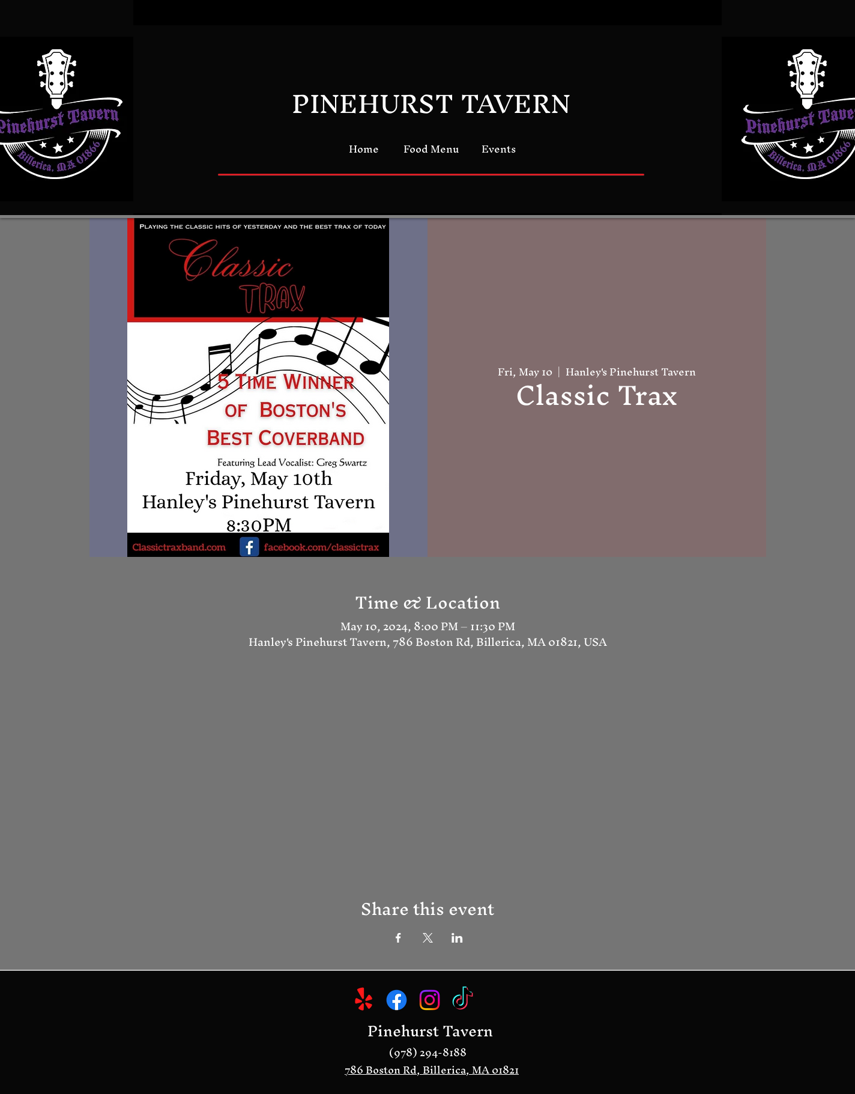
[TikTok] (462, 999)
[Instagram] (429, 999)
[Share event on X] (428, 938)
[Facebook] (396, 999)
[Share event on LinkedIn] (457, 938)
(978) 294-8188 (428, 1052)
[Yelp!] (363, 999)
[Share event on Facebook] (398, 938)
